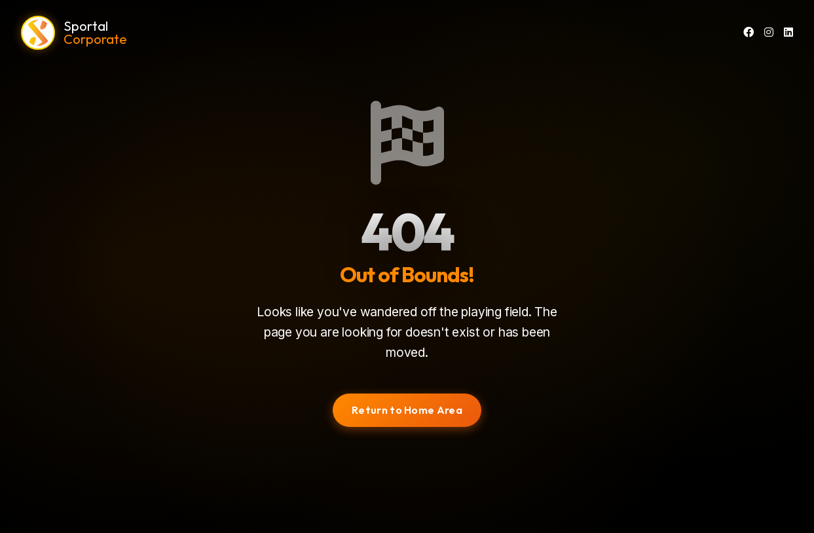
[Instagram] (768, 32)
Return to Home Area (407, 409)
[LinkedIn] (788, 32)
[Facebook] (748, 32)
